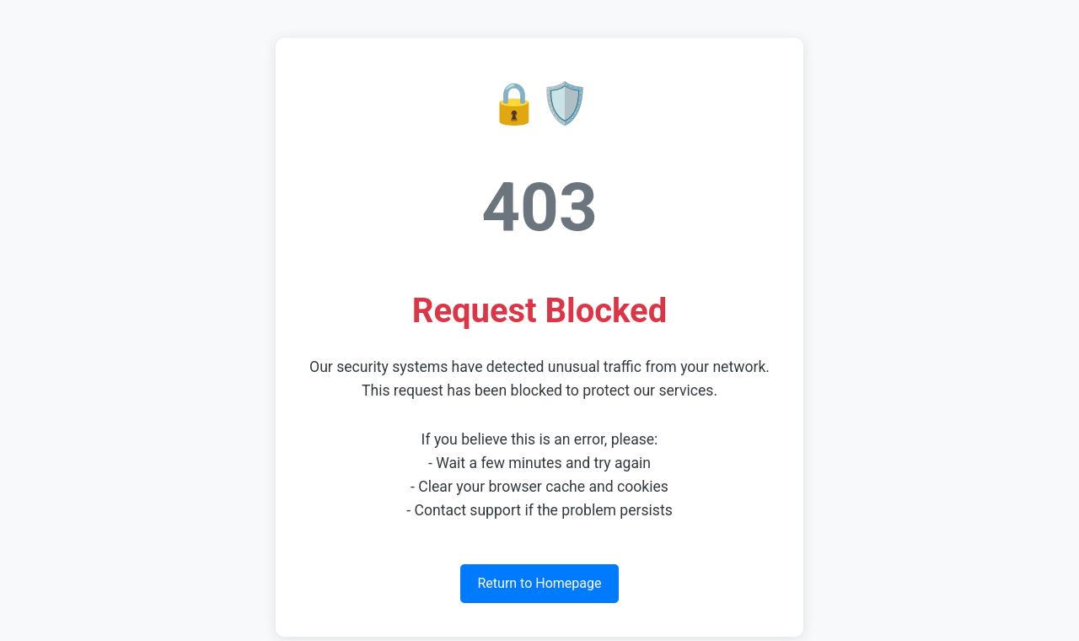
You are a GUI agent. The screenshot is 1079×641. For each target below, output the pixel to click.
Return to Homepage (539, 583)
